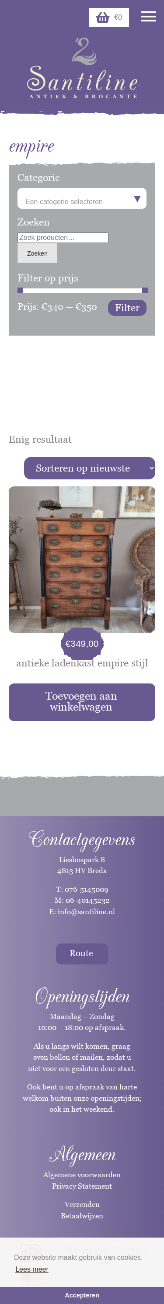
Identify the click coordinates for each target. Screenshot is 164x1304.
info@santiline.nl (86, 911)
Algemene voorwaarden (82, 1174)
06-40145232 (88, 900)
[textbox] (82, 202)
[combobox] (82, 198)
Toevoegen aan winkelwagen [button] (81, 701)
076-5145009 (85, 889)
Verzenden (82, 1204)
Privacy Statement (82, 1186)
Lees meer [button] (32, 1269)
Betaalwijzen (82, 1215)
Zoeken (37, 253)
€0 (109, 17)
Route (81, 953)
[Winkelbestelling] (89, 468)
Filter (127, 307)
